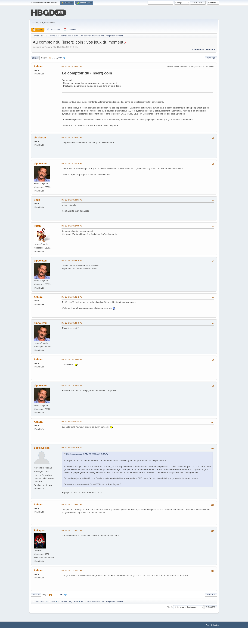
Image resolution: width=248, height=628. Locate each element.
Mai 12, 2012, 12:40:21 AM (72, 530)
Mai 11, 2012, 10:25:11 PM (72, 421)
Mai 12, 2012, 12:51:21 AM (72, 570)
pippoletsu (40, 163)
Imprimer (211, 58)
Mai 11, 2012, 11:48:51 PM (72, 504)
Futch (37, 225)
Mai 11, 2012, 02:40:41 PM (72, 66)
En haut (36, 594)
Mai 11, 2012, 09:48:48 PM (72, 323)
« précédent (198, 49)
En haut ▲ (215, 625)
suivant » (210, 49)
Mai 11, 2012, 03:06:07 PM (72, 200)
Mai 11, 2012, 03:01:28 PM (72, 163)
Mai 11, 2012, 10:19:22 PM (72, 385)
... (57, 57)
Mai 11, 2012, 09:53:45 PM (72, 359)
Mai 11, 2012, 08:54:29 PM (72, 260)
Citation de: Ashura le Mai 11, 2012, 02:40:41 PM (87, 454)
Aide (207, 625)
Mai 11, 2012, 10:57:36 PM (72, 447)
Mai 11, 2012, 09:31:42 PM (72, 297)
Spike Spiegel (42, 447)
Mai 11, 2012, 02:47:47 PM (72, 137)
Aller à (169, 607)
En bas (35, 58)
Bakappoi (39, 530)
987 (60, 57)
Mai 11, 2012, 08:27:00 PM (72, 225)
